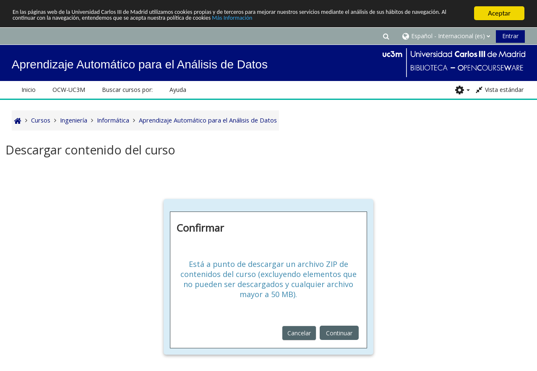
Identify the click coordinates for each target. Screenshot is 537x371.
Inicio (28, 90)
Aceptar (499, 13)
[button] (386, 36)
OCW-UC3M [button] (68, 90)
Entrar (510, 36)
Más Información (354, 20)
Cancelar (299, 333)
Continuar (339, 333)
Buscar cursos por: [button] (127, 90)
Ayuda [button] (177, 90)
